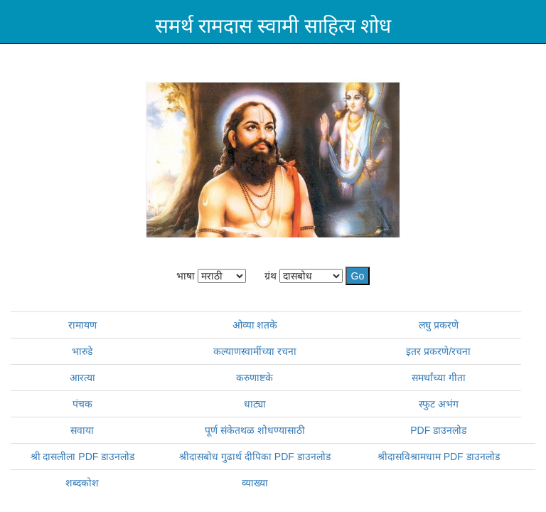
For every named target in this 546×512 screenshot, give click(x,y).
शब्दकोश (82, 483)
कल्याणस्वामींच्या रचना (254, 351)
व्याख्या (255, 483)
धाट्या (255, 404)
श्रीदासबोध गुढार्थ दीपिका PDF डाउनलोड (255, 456)
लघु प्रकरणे (439, 325)
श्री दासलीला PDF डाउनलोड (83, 456)
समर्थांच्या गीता (439, 377)
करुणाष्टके (254, 377)
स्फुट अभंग (439, 404)
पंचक (82, 404)
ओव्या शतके (255, 325)
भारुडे (82, 351)
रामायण (82, 325)
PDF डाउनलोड (438, 430)
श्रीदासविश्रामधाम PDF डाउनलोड (439, 456)
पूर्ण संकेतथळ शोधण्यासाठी (255, 430)
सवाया (82, 430)
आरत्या (82, 377)
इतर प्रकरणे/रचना (438, 351)
